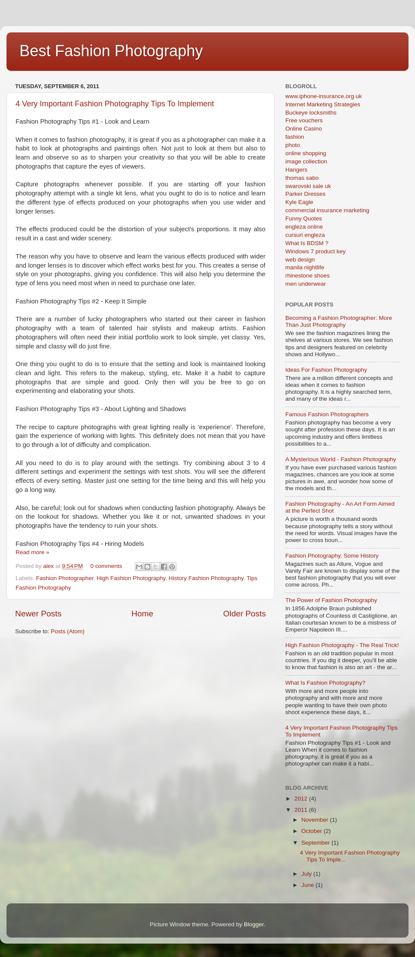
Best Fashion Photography (111, 51)
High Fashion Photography (131, 578)
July (307, 874)
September (316, 842)
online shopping (305, 153)
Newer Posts (38, 613)
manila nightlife (304, 267)
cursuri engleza (305, 235)
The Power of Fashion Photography (331, 600)
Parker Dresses (305, 194)
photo (292, 145)
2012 (301, 798)
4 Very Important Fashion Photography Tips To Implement (115, 103)
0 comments (106, 566)
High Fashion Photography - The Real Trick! (342, 645)
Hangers (296, 169)
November (315, 820)
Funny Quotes (303, 218)
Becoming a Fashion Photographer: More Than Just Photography (338, 321)
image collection (306, 161)
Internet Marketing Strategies (322, 104)
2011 (301, 810)
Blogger (254, 924)
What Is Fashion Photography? (325, 682)
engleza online (304, 226)
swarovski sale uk (308, 186)
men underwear (305, 284)
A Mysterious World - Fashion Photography (340, 459)
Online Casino (303, 128)
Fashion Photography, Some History (332, 555)
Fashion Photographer (64, 578)
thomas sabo (302, 178)
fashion (294, 137)
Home (142, 613)
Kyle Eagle (299, 202)
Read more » (32, 552)
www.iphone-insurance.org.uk (323, 96)
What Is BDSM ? (307, 243)
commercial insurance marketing (327, 210)
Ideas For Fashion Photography (326, 370)
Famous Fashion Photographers (327, 414)
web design (300, 259)
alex (49, 566)
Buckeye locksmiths (311, 112)
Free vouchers (303, 120)
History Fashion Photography (206, 578)
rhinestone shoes (307, 275)
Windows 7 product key (315, 251)
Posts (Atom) (68, 631)
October (312, 831)
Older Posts (244, 613)
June (308, 885)
